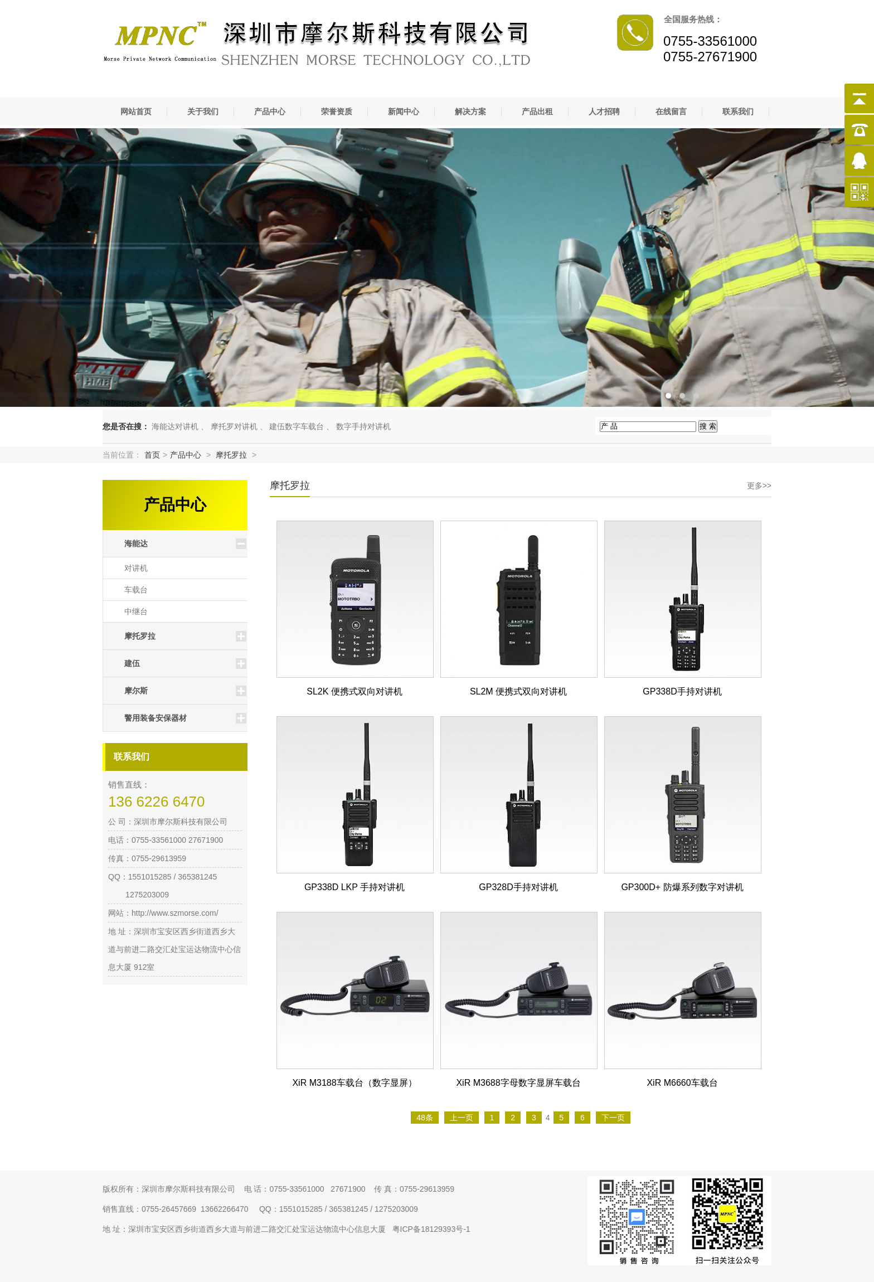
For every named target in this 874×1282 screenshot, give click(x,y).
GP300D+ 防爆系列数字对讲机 (682, 887)
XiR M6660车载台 (682, 1082)
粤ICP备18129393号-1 (431, 1229)
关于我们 (203, 111)
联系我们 (738, 111)
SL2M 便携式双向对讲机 (518, 691)
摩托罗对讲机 (234, 426)
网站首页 (136, 111)
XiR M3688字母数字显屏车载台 (518, 1082)
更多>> (759, 485)
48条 (424, 1117)
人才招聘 (604, 111)
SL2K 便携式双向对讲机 (354, 691)
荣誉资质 (336, 111)
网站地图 (440, 1209)
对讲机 (136, 568)
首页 (152, 454)
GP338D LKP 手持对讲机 (354, 887)
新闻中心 (403, 111)
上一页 (461, 1117)
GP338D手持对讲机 (682, 691)
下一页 (613, 1117)
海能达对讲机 (175, 426)
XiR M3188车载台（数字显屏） (354, 1082)
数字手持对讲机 (363, 426)
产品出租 (537, 111)
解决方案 (470, 111)
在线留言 (671, 111)
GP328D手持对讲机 (518, 887)
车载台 (136, 589)
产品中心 (269, 111)
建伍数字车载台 (296, 426)
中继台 (136, 611)
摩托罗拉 (231, 454)
